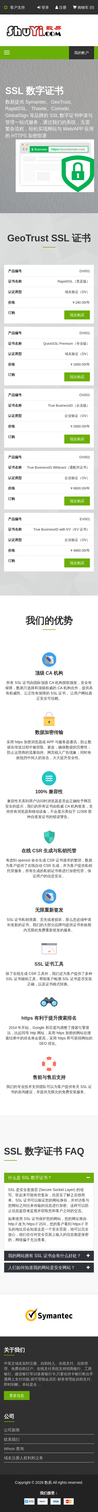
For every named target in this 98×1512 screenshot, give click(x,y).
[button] (49, 1178)
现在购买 (77, 315)
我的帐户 (81, 53)
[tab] (49, 1178)
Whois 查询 (14, 1448)
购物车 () (83, 7)
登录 (43, 7)
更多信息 (16, 1395)
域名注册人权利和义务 (23, 1458)
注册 (60, 7)
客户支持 (14, 7)
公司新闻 (12, 1430)
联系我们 (12, 1439)
